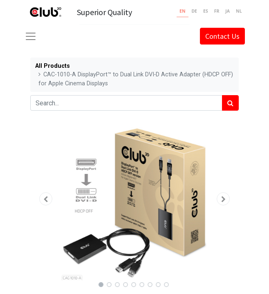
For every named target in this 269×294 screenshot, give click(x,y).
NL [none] (239, 11)
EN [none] (182, 11)
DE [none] (194, 11)
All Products (52, 65)
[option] (194, 12)
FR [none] (217, 11)
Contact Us (222, 36)
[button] (46, 199)
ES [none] (205, 11)
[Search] (230, 103)
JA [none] (227, 11)
